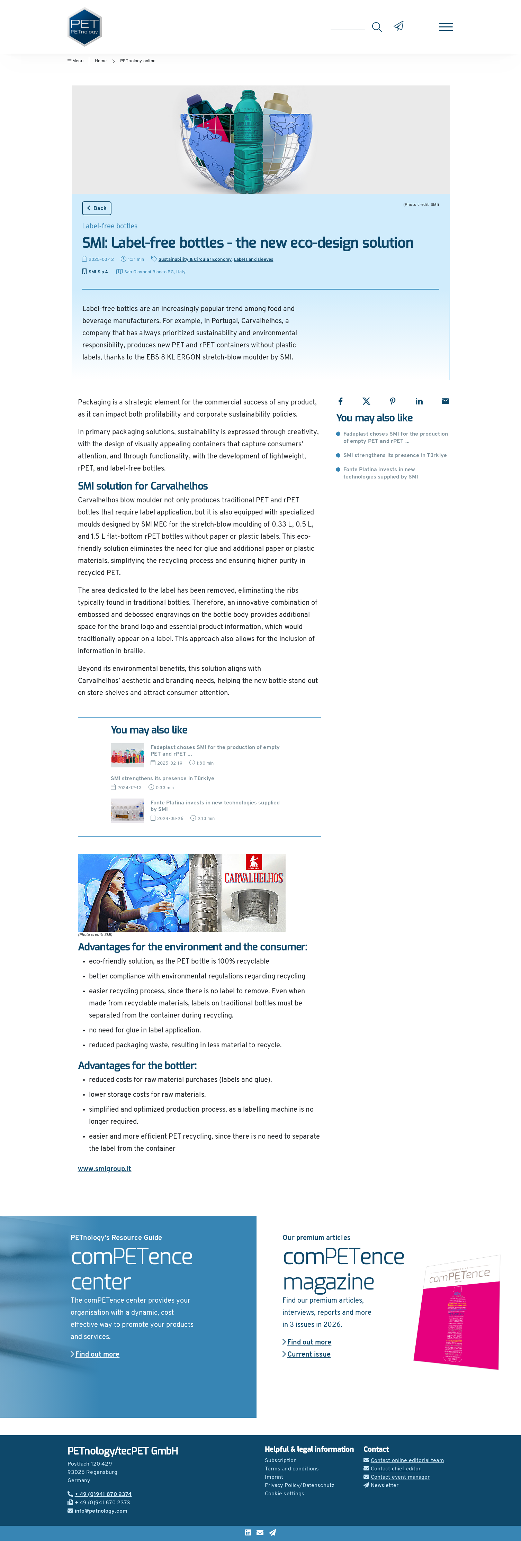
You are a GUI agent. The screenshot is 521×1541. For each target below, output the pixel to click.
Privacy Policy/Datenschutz (300, 1485)
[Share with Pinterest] (392, 401)
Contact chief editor (392, 1469)
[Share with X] (366, 401)
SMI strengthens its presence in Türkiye (395, 455)
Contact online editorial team (403, 1461)
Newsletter (381, 1485)
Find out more (95, 1354)
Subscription (281, 1461)
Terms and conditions (292, 1469)
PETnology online (137, 61)
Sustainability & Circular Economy (195, 259)
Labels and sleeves (253, 259)
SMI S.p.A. (95, 272)
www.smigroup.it (105, 1169)
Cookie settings (285, 1494)
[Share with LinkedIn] (419, 401)
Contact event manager (396, 1477)
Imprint (274, 1477)
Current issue (306, 1354)
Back (97, 208)
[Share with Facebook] (340, 401)
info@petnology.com (98, 1511)
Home (101, 61)
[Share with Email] (445, 401)
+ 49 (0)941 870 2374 (100, 1494)
